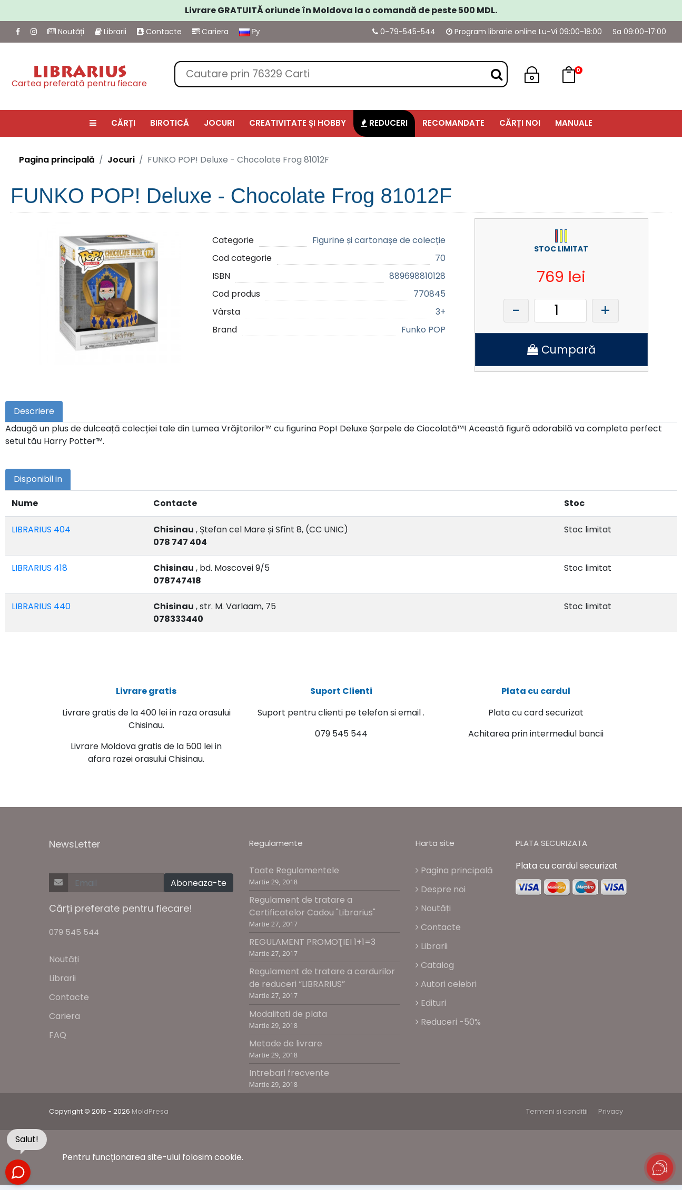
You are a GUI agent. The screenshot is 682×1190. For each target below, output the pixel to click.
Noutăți (65, 31)
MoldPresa (150, 1117)
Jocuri (121, 160)
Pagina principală (57, 160)
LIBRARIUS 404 (41, 529)
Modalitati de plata (288, 1019)
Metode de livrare (285, 1049)
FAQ (57, 1041)
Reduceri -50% (448, 1027)
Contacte (159, 31)
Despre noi (441, 895)
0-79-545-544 (404, 31)
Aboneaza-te (198, 889)
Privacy (610, 1117)
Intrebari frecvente (289, 1079)
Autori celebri (446, 989)
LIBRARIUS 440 (41, 606)
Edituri (431, 1008)
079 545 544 (74, 937)
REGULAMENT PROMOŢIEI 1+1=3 (312, 948)
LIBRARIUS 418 (39, 568)
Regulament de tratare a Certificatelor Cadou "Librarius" (312, 912)
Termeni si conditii (557, 1117)
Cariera (210, 31)
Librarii (110, 31)
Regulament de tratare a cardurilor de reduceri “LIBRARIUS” (322, 983)
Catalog (435, 970)
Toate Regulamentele (294, 876)
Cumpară (561, 349)
